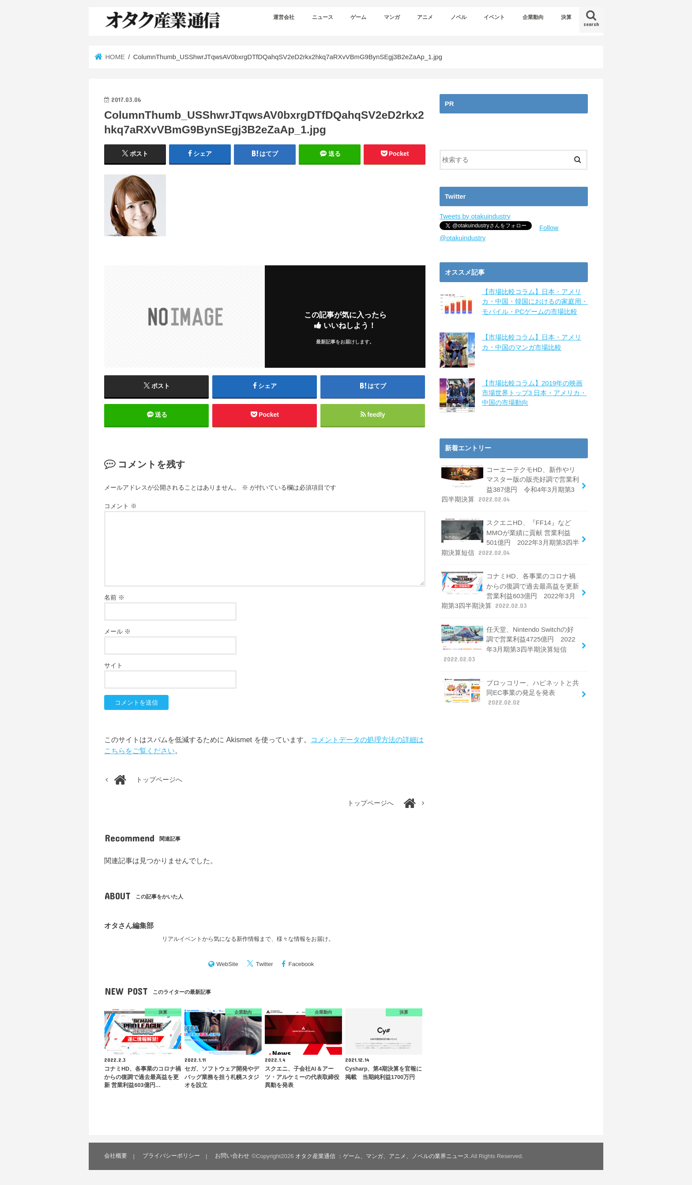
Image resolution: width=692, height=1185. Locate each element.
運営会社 (283, 17)
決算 (566, 17)
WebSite (227, 965)
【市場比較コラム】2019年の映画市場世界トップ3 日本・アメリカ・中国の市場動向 (534, 392)
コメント (120, 506)
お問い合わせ (231, 1156)
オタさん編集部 (129, 926)
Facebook (301, 965)
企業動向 (533, 17)
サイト (113, 666)
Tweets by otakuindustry (475, 216)
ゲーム (358, 17)
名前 (114, 598)
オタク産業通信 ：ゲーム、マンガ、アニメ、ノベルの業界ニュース (382, 1156)
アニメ (425, 17)
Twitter (264, 965)
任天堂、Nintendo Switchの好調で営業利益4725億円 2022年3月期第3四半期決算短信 (510, 642)
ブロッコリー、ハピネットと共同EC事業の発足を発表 (510, 689)
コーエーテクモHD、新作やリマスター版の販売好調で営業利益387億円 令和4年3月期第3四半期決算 (510, 483)
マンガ (392, 17)
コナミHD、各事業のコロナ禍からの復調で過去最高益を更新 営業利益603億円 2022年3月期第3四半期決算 (510, 589)
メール (117, 632)
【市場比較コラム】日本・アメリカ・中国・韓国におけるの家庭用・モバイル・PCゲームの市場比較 (535, 301)
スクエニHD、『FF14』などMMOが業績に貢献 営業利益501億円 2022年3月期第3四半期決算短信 (510, 536)
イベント (494, 17)
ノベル (458, 17)
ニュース (322, 17)
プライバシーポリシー (170, 1156)
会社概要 (115, 1156)
